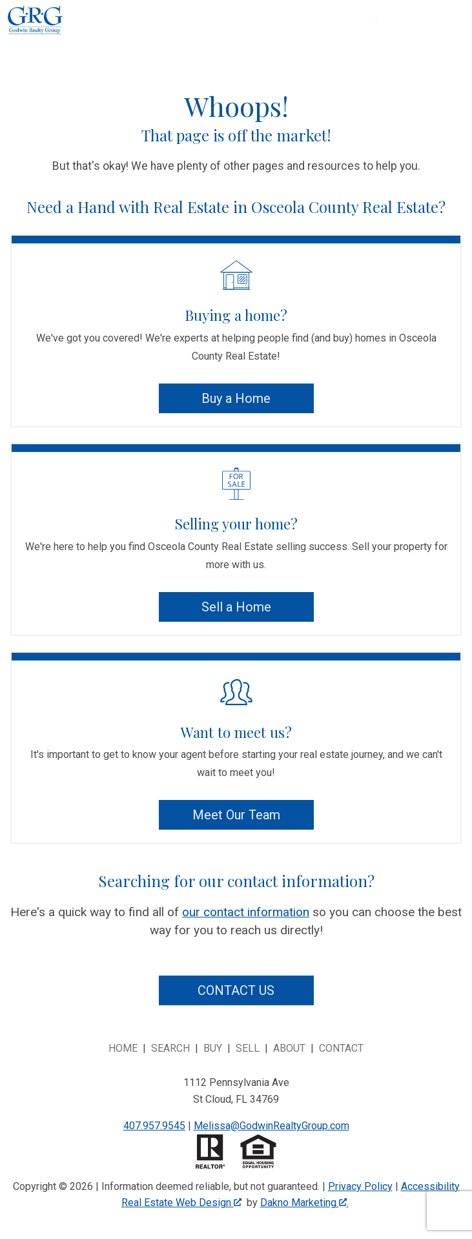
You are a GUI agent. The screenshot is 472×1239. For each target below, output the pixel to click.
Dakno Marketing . (304, 1202)
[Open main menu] (391, 38)
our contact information (245, 912)
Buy (212, 1048)
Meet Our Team (236, 815)
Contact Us (236, 990)
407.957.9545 (154, 1126)
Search (170, 1048)
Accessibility (430, 1186)
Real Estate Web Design (181, 1202)
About (289, 1048)
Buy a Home (236, 398)
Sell (248, 1048)
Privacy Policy (360, 1186)
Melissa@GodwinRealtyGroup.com (271, 1126)
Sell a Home (236, 607)
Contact (341, 1048)
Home (123, 1048)
